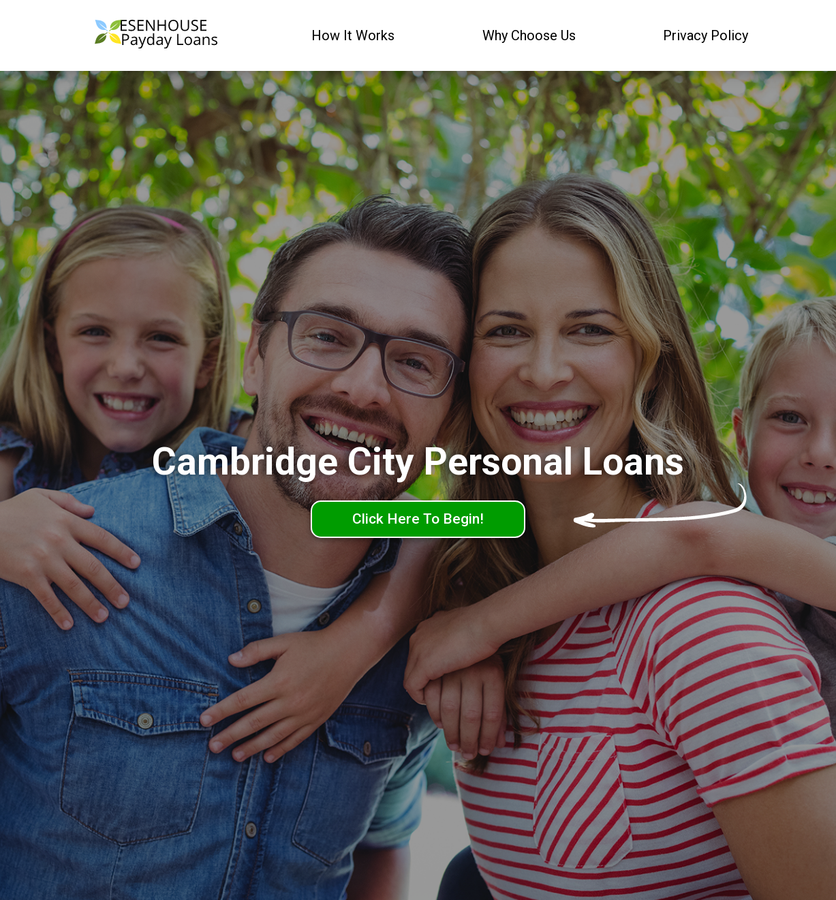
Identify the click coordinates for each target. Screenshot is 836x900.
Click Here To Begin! (418, 519)
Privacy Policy (705, 35)
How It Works (352, 35)
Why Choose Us (529, 35)
